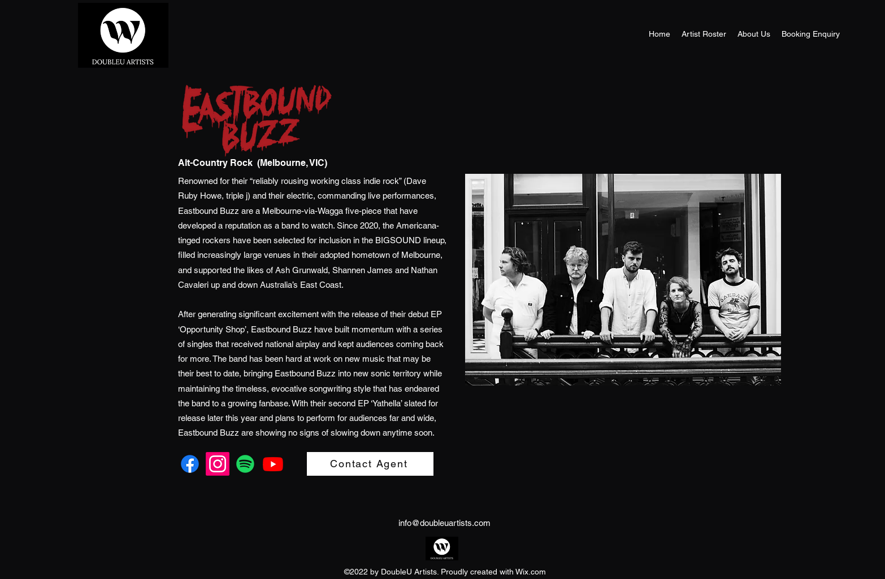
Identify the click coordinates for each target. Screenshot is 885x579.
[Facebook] (190, 464)
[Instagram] (217, 464)
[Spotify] (245, 464)
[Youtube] (273, 464)
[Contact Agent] (370, 464)
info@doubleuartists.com (444, 523)
